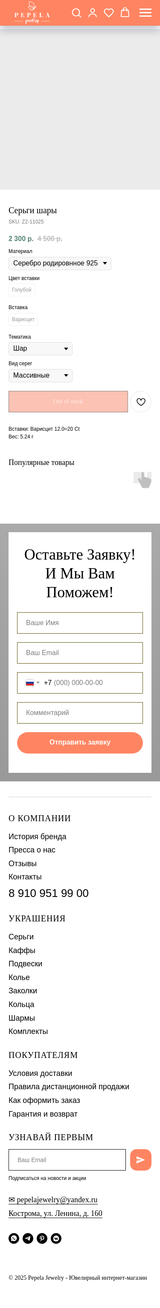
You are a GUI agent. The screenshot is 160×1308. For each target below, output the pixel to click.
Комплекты (28, 1031)
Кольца (21, 1004)
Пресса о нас (32, 850)
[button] (76, 12)
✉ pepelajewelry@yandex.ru (53, 1199)
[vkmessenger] (56, 1238)
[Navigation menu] (145, 13)
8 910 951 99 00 (49, 893)
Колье (19, 977)
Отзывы (23, 863)
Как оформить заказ (44, 1100)
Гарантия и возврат (43, 1114)
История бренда (38, 836)
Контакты (25, 877)
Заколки (23, 990)
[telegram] (28, 1238)
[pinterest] (42, 1238)
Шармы (22, 1018)
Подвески (25, 963)
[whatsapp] (14, 1238)
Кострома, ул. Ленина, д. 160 (55, 1213)
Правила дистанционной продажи (69, 1086)
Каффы (22, 950)
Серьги (21, 937)
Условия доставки (40, 1073)
